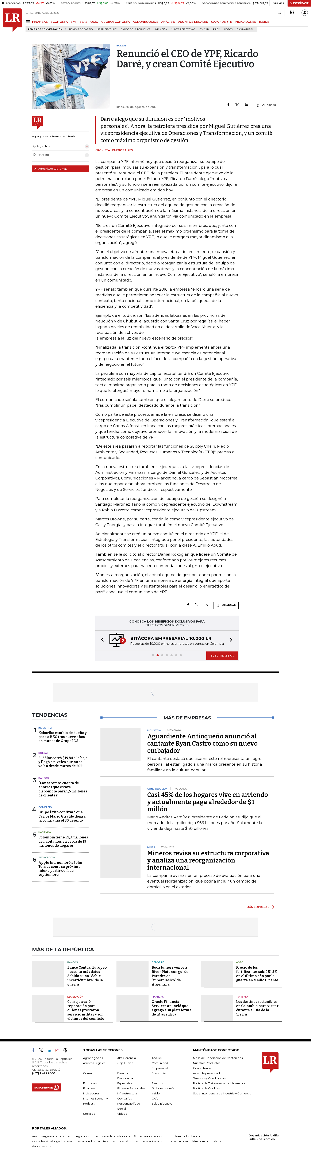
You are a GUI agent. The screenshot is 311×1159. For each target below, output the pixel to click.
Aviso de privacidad (206, 1073)
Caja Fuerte (125, 1063)
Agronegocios (93, 1058)
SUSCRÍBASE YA (222, 655)
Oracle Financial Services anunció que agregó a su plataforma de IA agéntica (172, 1008)
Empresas (90, 1083)
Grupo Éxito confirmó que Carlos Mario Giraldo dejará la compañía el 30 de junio (62, 816)
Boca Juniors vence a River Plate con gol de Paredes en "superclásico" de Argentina (170, 975)
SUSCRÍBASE (299, 3)
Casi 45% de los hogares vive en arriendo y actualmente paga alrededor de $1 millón (207, 802)
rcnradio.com (152, 1141)
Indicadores (91, 1093)
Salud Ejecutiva (162, 1103)
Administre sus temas (50, 168)
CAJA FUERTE (221, 22)
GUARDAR (266, 105)
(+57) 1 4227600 (43, 1073)
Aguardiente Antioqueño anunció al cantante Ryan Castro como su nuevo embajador (202, 743)
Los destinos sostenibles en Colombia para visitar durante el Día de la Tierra (257, 1008)
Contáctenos (202, 1068)
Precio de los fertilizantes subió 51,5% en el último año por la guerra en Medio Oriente (257, 973)
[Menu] (29, 21)
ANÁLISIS (168, 22)
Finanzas (158, 996)
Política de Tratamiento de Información (219, 1083)
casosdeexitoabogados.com (52, 1141)
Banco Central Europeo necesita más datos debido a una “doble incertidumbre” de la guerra (87, 975)
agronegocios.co (80, 1136)
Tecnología (46, 857)
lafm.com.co (200, 1141)
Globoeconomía (163, 1088)
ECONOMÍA (59, 22)
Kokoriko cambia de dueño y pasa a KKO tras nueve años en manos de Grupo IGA (62, 737)
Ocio (155, 1098)
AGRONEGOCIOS (145, 22)
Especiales (124, 1083)
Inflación (161, 29)
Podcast (89, 1103)
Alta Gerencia (126, 1058)
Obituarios (124, 1098)
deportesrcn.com (44, 1146)
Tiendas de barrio (81, 29)
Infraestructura (127, 1093)
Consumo (89, 1073)
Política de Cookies (206, 1088)
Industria (45, 727)
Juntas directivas (183, 29)
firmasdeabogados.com (150, 1136)
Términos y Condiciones (209, 1078)
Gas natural (245, 29)
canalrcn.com (129, 1141)
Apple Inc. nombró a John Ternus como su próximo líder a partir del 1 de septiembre (60, 869)
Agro (239, 962)
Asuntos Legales (94, 1063)
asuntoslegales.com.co (48, 1136)
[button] (101, 640)
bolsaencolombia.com (187, 1136)
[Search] (279, 13)
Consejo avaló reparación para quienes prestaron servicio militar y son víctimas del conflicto (85, 1010)
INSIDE (264, 22)
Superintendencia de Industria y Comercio (222, 1093)
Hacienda (44, 832)
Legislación (75, 996)
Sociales (89, 1113)
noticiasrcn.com (177, 1141)
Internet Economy (95, 1098)
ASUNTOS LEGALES (193, 22)
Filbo (216, 29)
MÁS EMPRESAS (257, 907)
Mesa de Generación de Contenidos (218, 1058)
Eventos (157, 1083)
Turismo (242, 996)
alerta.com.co (223, 1141)
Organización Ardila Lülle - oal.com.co (264, 1137)
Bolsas (43, 752)
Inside (156, 1093)
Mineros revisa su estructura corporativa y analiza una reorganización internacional (208, 860)
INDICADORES (245, 22)
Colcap (204, 29)
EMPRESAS (79, 22)
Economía (159, 1073)
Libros (228, 29)
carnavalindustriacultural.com (96, 1141)
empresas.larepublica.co (113, 1136)
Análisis (156, 1058)
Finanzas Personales (131, 1088)
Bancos (43, 778)
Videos (122, 1113)
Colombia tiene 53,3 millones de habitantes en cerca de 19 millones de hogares (63, 841)
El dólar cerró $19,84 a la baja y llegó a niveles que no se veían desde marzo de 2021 (63, 762)
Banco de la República (135, 29)
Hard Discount (106, 29)
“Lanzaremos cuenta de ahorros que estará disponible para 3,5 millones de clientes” (62, 789)
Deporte (158, 962)
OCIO (94, 22)
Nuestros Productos (206, 1063)
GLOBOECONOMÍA (115, 22)
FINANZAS (40, 22)
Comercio (45, 807)
